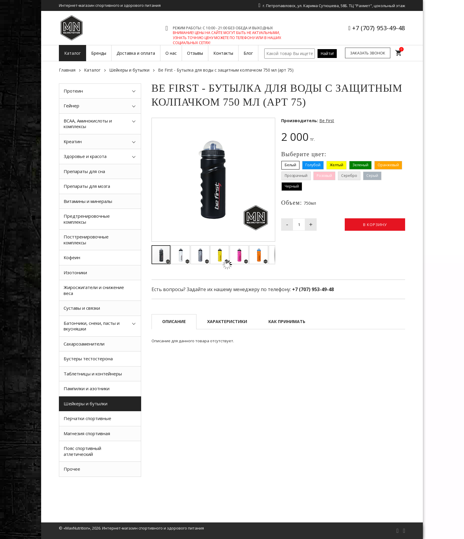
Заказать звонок (367, 53)
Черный (292, 186)
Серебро (349, 175)
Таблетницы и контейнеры (93, 374)
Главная (67, 70)
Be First (326, 120)
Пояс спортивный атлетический (82, 451)
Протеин (73, 91)
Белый (290, 164)
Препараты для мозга (87, 186)
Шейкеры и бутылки (129, 70)
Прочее (72, 469)
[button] (269, 123)
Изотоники (75, 272)
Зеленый (360, 164)
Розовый (324, 175)
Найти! (327, 53)
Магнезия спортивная (87, 433)
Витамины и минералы (88, 201)
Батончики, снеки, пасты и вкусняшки (92, 326)
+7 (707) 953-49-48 (378, 28)
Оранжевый (388, 164)
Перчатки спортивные (87, 418)
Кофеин (72, 257)
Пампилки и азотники (86, 388)
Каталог (92, 70)
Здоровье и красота (85, 156)
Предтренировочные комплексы (87, 219)
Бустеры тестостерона (88, 359)
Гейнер (71, 106)
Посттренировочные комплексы (86, 240)
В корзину (375, 224)
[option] (100, 490)
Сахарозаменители (84, 344)
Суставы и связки (82, 308)
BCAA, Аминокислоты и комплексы (88, 124)
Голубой (312, 164)
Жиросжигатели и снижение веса (94, 290)
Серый (372, 175)
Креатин (73, 141)
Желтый (336, 164)
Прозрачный (296, 175)
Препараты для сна (84, 171)
